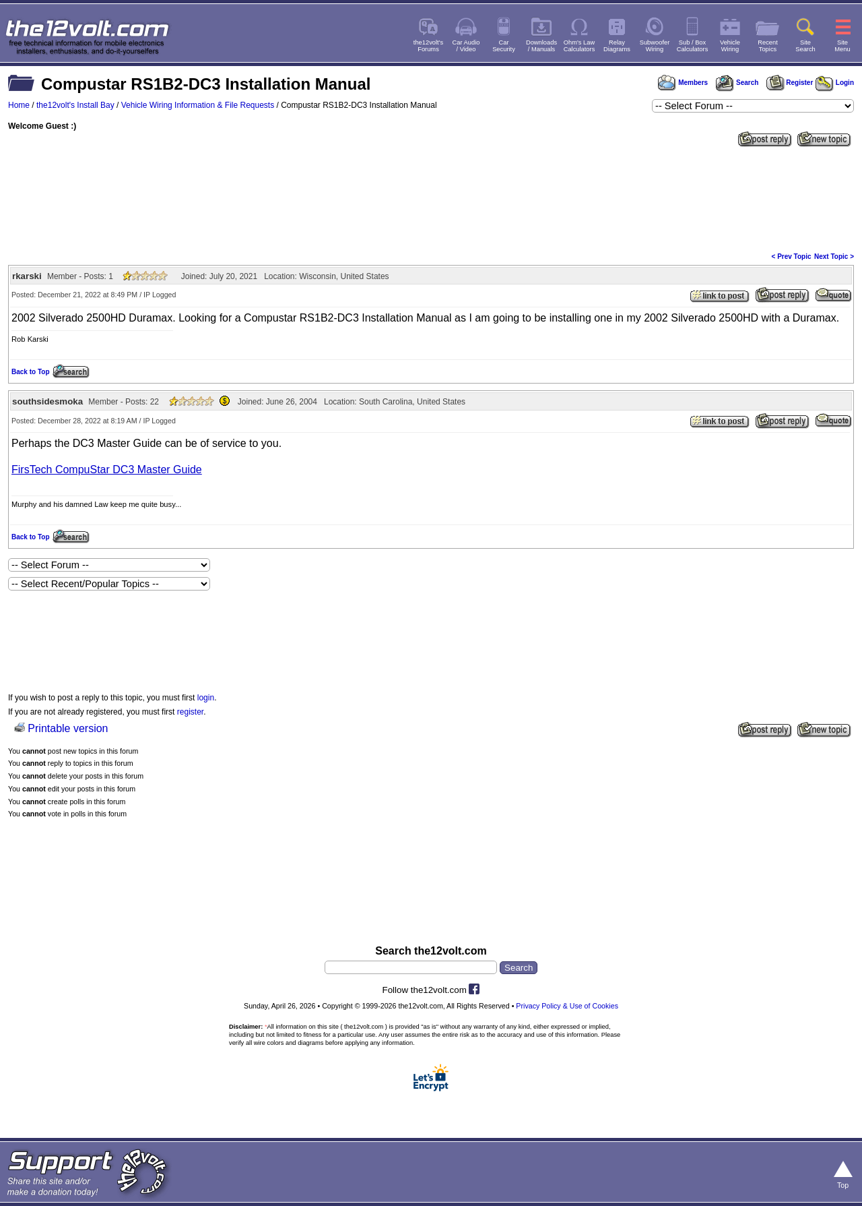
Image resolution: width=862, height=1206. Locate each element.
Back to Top (30, 371)
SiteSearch (805, 46)
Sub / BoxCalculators (692, 46)
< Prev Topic (791, 256)
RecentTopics (768, 46)
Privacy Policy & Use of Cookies (567, 1006)
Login (835, 82)
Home (19, 105)
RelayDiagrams (616, 46)
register (190, 712)
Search (736, 82)
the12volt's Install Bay (75, 105)
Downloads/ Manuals (541, 46)
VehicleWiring (730, 46)
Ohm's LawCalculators (579, 46)
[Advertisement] (431, 198)
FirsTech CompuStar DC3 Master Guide (106, 469)
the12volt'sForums (428, 46)
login (205, 697)
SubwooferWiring (655, 46)
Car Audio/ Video (466, 46)
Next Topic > (834, 256)
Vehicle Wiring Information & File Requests (197, 105)
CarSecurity (503, 46)
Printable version (68, 728)
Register (790, 82)
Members (683, 82)
